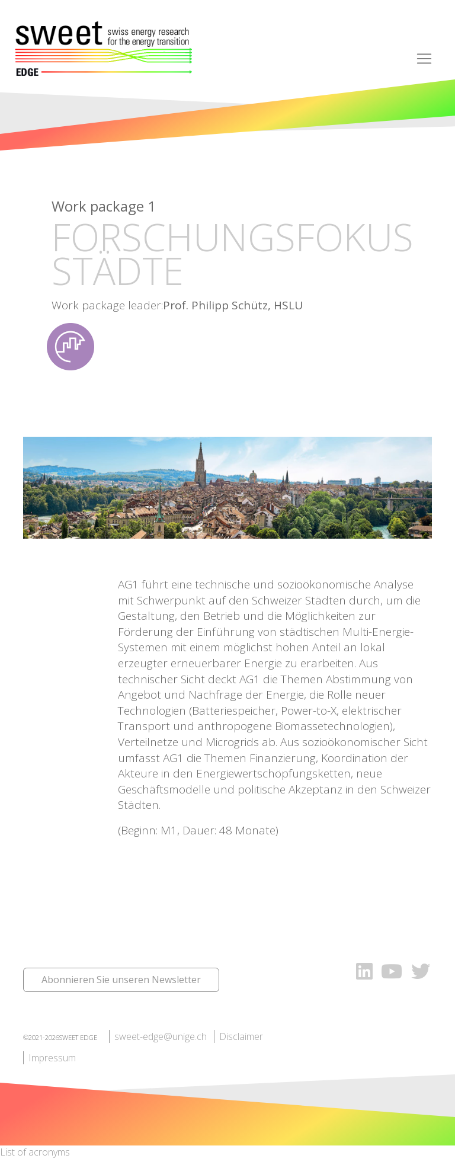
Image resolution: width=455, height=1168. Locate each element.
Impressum (52, 1057)
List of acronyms (35, 1152)
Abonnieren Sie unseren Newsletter (121, 979)
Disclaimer (241, 1036)
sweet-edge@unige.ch (160, 1036)
